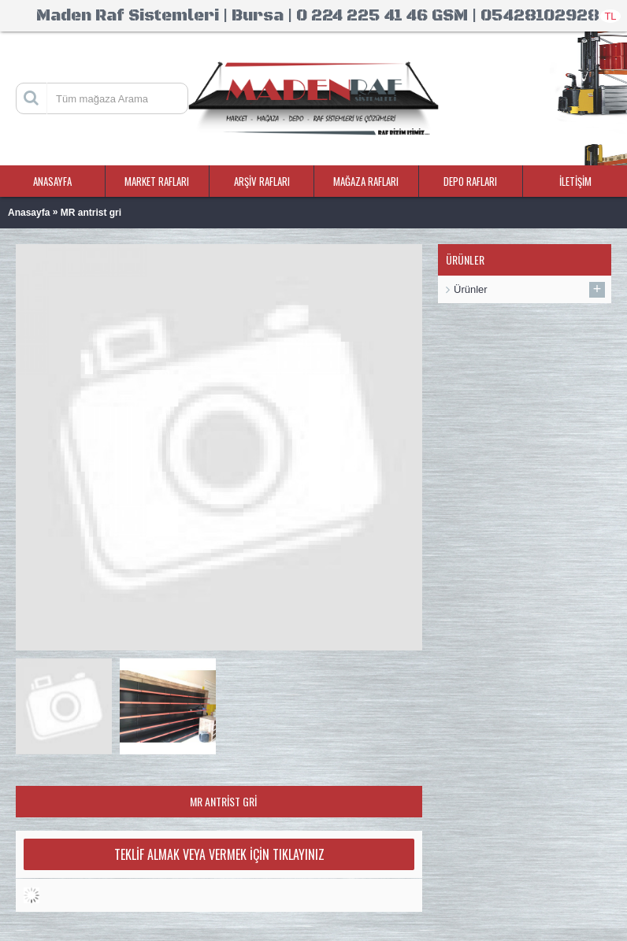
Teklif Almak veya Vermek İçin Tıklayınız (219, 854)
